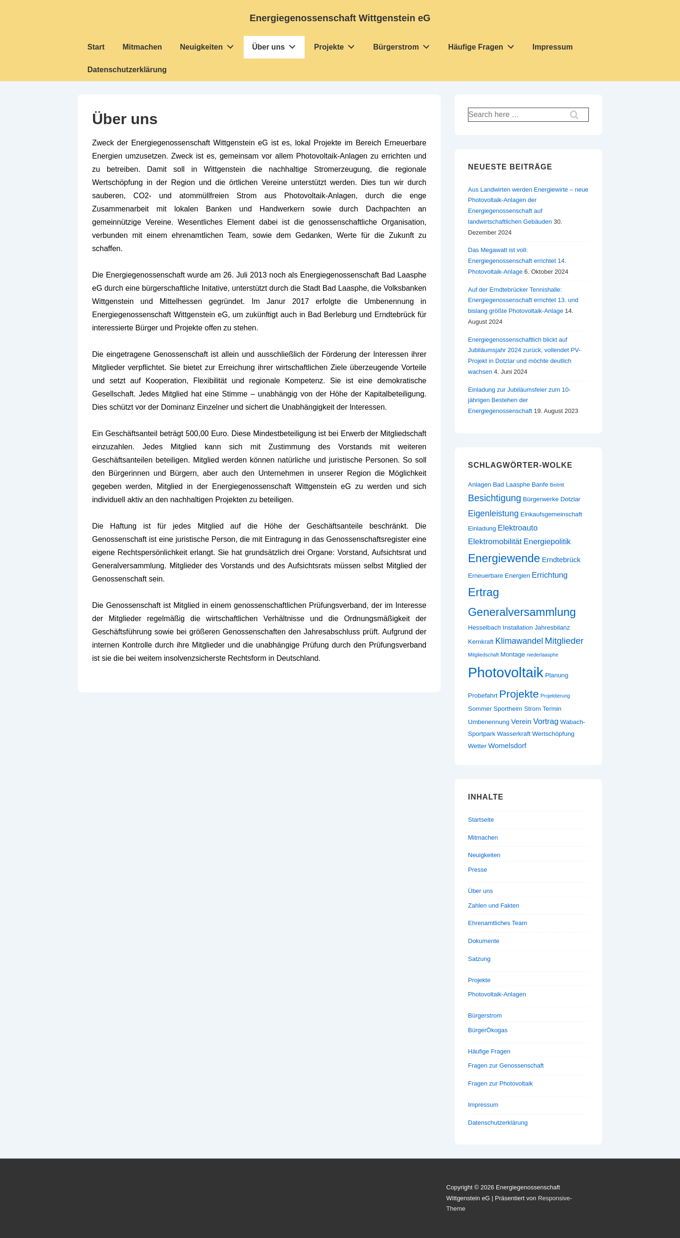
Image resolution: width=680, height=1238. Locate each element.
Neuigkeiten (209, 45)
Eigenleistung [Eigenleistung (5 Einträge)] (493, 513)
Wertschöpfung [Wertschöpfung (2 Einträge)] (553, 733)
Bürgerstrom (404, 45)
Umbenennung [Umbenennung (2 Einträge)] (489, 721)
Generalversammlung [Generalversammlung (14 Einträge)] (522, 612)
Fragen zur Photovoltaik (500, 1083)
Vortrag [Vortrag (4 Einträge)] (546, 721)
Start (95, 47)
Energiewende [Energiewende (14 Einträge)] (504, 558)
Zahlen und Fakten (493, 905)
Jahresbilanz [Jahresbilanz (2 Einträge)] (552, 627)
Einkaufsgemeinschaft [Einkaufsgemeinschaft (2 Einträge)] (551, 514)
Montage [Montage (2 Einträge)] (513, 654)
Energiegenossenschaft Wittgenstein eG (339, 18)
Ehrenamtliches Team (497, 922)
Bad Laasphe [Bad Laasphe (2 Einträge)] (511, 484)
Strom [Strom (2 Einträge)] (532, 708)
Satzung (479, 958)
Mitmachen (142, 47)
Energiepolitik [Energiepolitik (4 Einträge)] (547, 541)
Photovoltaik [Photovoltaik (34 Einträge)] (506, 672)
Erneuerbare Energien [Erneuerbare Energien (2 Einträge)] (499, 575)
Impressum (553, 47)
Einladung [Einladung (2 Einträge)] (482, 528)
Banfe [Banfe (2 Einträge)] (540, 484)
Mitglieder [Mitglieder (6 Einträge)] (564, 641)
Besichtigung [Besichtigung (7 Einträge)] (494, 498)
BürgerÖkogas (488, 1030)
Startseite (481, 819)
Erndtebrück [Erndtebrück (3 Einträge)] (561, 560)
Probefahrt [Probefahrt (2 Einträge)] (482, 695)
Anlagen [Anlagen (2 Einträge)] (479, 484)
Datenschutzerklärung (127, 70)
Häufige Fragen (483, 45)
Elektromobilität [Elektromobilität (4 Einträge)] (495, 541)
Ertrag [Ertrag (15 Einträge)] (483, 592)
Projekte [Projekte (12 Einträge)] (519, 694)
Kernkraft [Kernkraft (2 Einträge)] (480, 641)
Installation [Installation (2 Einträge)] (517, 627)
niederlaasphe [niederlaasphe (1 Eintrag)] (542, 654)
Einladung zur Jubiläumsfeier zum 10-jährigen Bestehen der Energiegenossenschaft (519, 400)
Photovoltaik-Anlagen (497, 994)
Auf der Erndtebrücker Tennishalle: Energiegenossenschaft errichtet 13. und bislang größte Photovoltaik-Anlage (523, 300)
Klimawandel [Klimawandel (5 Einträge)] (519, 641)
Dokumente (483, 940)
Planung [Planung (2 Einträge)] (556, 675)
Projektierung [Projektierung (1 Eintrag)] (555, 696)
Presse (477, 869)
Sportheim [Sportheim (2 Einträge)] (507, 708)
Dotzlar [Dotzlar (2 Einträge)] (570, 499)
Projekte (337, 45)
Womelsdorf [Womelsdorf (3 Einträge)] (507, 745)
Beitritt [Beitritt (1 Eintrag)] (557, 485)
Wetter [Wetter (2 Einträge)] (477, 746)
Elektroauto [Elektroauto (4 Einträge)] (517, 527)
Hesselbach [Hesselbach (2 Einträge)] (484, 627)
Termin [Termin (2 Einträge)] (552, 708)
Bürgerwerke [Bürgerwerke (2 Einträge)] (541, 499)
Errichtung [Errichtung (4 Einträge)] (550, 575)
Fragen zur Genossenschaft (506, 1065)
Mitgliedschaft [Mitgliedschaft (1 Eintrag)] (483, 654)
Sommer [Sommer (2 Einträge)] (480, 708)
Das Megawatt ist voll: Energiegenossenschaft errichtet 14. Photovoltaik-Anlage (517, 260)
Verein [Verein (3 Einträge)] (521, 721)
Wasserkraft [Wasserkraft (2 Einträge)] (514, 733)
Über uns (276, 45)
